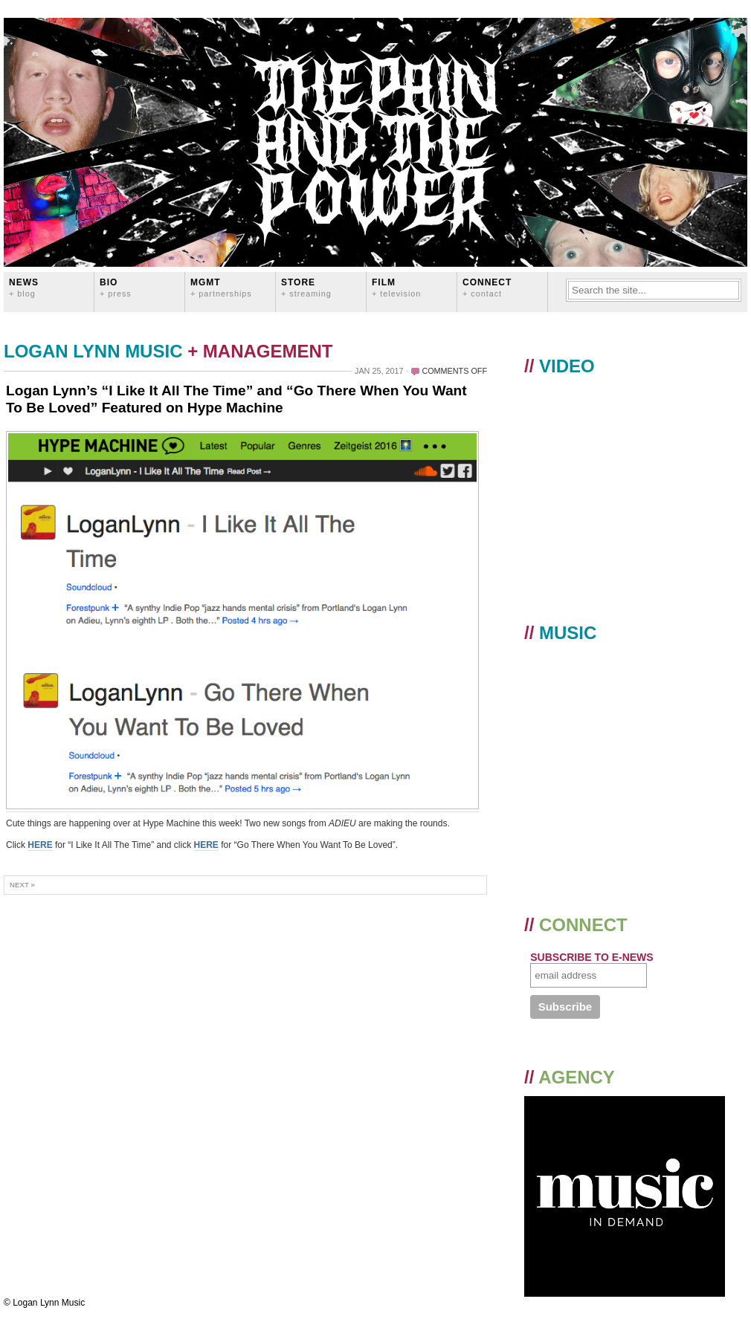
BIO (116, 287)
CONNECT (487, 287)
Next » (22, 885)
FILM (396, 287)
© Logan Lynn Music (44, 1302)
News (24, 287)
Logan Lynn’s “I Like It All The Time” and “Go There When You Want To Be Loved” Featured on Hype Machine (236, 399)
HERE (40, 845)
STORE (306, 287)
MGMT (221, 287)
